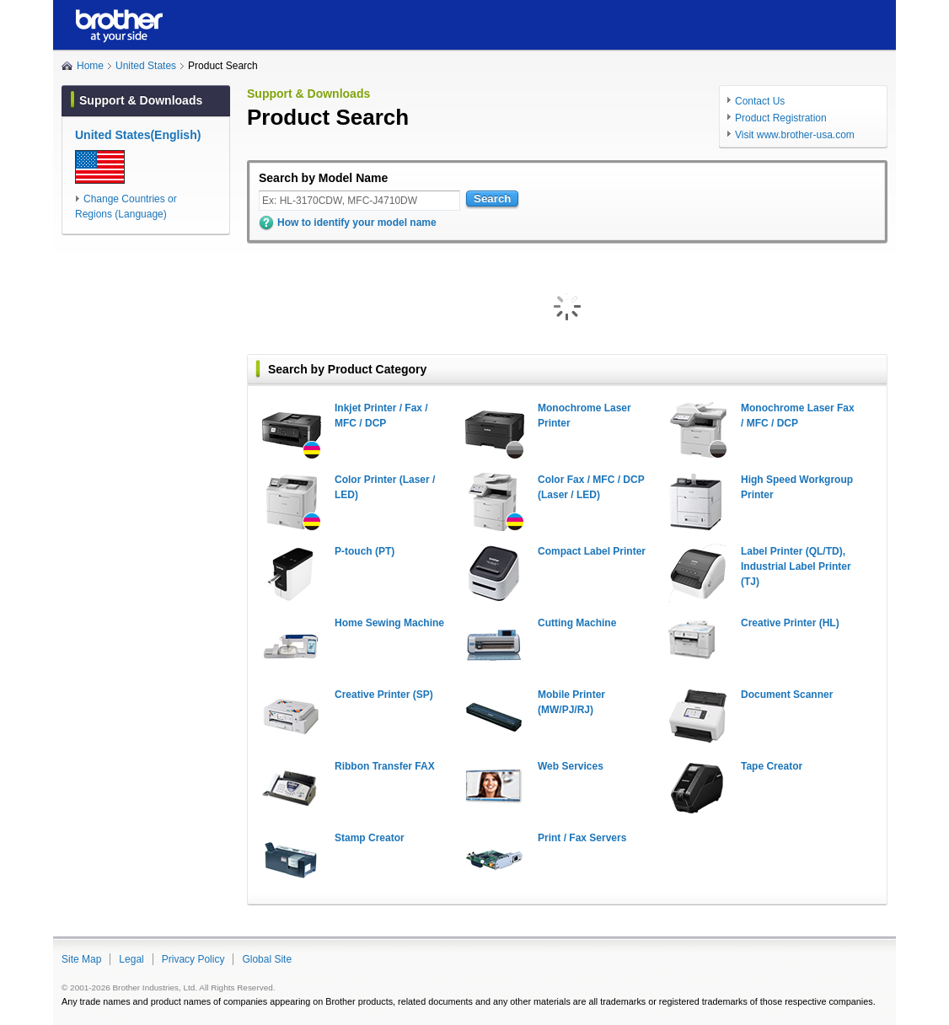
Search (492, 198)
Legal (131, 959)
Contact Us (760, 101)
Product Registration (781, 118)
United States (145, 66)
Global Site (267, 959)
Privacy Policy (193, 959)
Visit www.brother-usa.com (795, 135)
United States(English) (138, 135)
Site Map (81, 959)
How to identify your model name (357, 222)
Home (90, 66)
